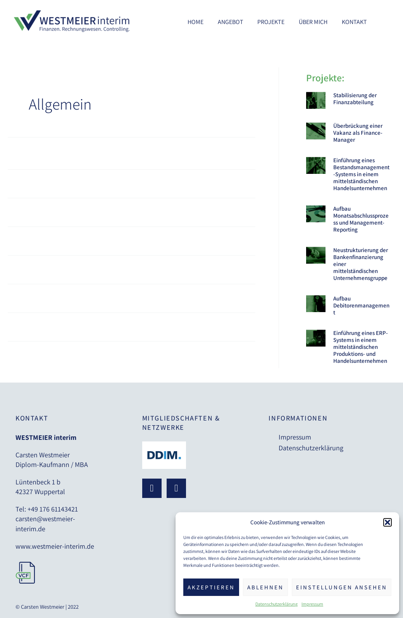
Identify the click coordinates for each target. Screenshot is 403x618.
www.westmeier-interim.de (55, 546)
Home (204, 22)
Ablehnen (265, 587)
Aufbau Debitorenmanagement (361, 305)
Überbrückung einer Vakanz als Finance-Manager (357, 132)
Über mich (315, 22)
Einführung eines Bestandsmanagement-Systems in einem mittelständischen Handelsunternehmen (361, 174)
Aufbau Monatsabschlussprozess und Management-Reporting (361, 219)
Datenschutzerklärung (276, 604)
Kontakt (355, 22)
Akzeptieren (211, 587)
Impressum (312, 604)
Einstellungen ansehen (341, 587)
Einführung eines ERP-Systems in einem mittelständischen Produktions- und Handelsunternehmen (360, 346)
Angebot (237, 22)
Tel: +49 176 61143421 (47, 509)
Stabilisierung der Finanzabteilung (355, 98)
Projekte (275, 22)
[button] (387, 522)
